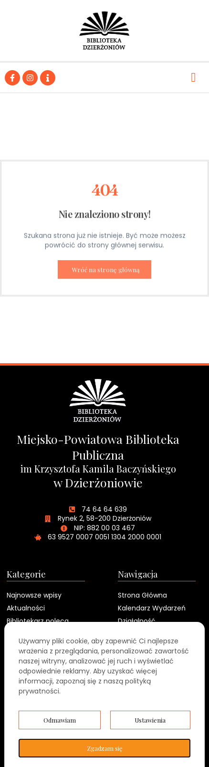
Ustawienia (150, 720)
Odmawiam (59, 720)
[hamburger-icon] (193, 77)
